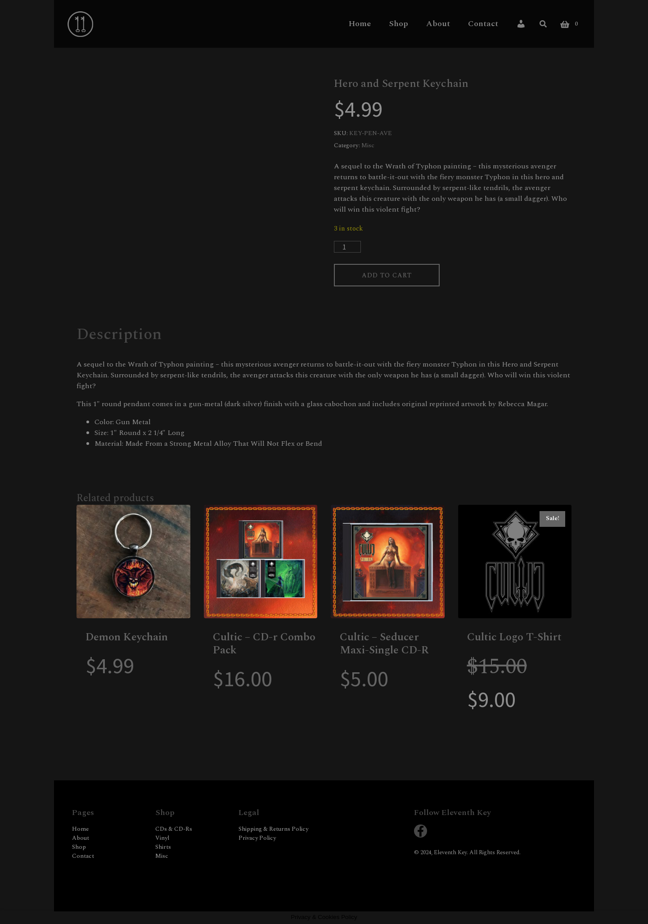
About (438, 23)
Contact (483, 23)
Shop (398, 23)
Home (360, 23)
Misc (367, 145)
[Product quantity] (347, 247)
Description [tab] (119, 336)
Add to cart (390, 276)
